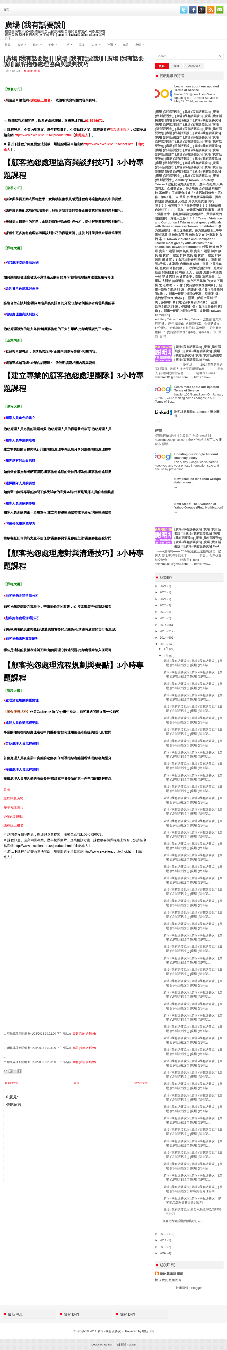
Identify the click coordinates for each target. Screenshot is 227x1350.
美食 (54, 43)
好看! (158, 430)
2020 (163, 605)
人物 (98, 43)
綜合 (39, 43)
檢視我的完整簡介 (168, 1280)
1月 (166, 656)
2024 (163, 586)
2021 (163, 599)
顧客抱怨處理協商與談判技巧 (182, 1221)
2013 (163, 644)
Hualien (131, 1344)
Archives (194, 66)
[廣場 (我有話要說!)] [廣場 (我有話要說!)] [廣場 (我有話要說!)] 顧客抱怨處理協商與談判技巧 (74, 60)
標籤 (176, 66)
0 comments (31, 71)
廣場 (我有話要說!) (35, 24)
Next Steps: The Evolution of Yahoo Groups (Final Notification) (198, 505)
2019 (163, 612)
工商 (82, 44)
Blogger (196, 1288)
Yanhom (108, 1344)
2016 (163, 625)
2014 (163, 637)
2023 (163, 592)
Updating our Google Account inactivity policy (196, 455)
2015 (163, 631)
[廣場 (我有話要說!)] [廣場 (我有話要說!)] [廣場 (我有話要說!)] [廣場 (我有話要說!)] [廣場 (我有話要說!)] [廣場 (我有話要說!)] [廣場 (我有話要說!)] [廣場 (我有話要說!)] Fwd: (198, 537)
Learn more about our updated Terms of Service (196, 88)
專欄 (141, 43)
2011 (163, 1240)
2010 (163, 1247)
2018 (163, 618)
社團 (113, 43)
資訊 (162, 66)
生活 (69, 43)
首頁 (6, 9)
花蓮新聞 (120, 1344)
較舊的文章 (141, 1083)
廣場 (125, 44)
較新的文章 (11, 1083)
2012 (163, 1234)
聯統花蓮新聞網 (171, 1274)
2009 (163, 1253)
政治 (23, 43)
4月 (166, 648)
